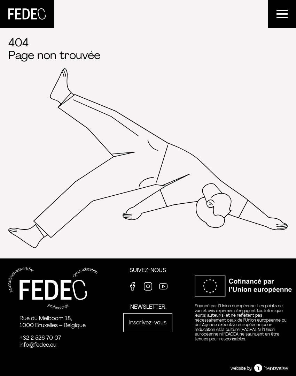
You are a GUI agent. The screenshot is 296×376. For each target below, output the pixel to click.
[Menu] (282, 14)
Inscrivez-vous (147, 322)
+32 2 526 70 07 (40, 337)
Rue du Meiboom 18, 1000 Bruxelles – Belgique (53, 322)
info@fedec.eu (38, 344)
